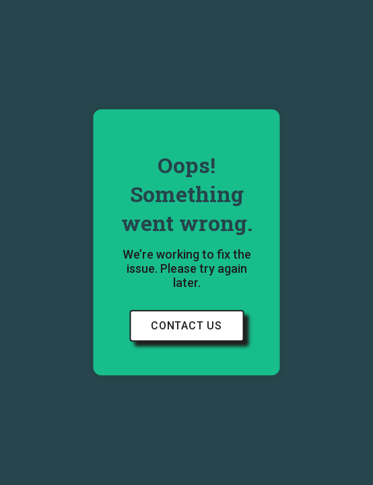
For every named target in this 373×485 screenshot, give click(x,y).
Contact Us (186, 326)
